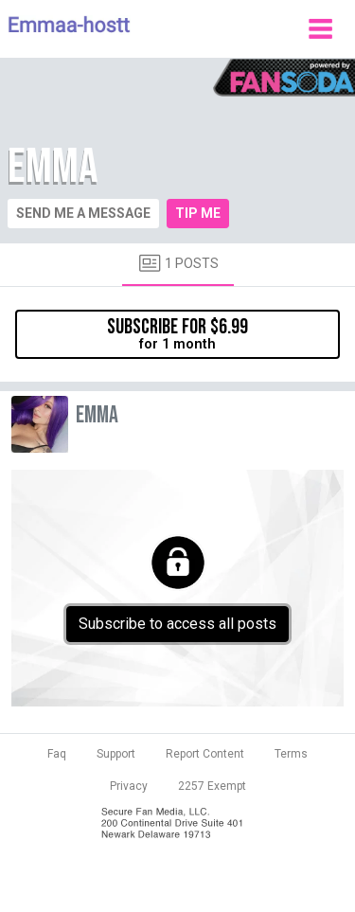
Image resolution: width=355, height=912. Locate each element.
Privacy (129, 786)
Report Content (205, 753)
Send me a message (83, 213)
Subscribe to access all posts (177, 624)
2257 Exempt (212, 786)
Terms (291, 753)
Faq (56, 753)
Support (116, 753)
